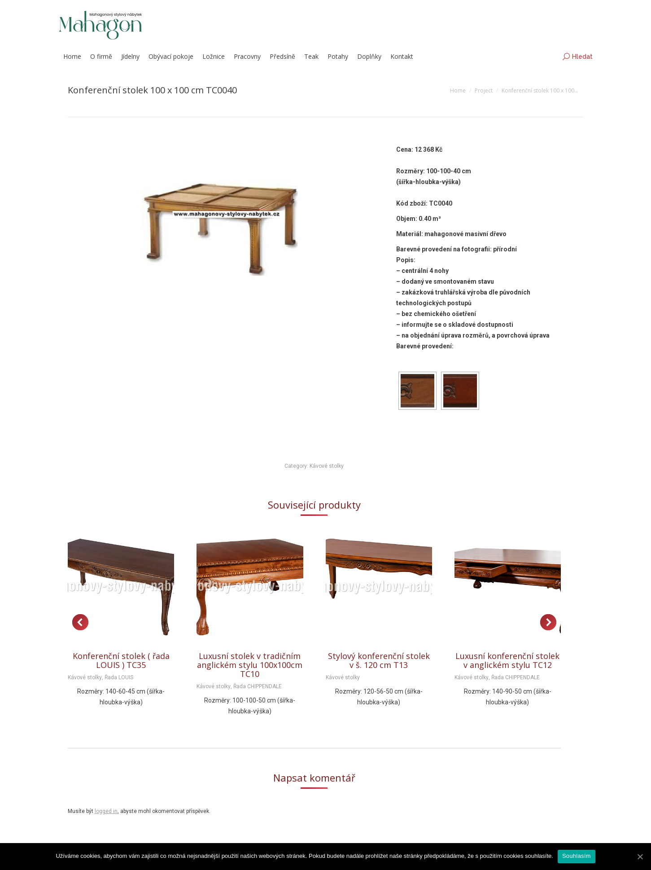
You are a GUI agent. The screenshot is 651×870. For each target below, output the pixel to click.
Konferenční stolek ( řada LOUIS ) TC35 (121, 660)
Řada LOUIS (119, 677)
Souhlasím (576, 855)
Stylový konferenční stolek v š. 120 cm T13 (379, 660)
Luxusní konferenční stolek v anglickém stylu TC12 (507, 660)
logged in (106, 811)
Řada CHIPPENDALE (257, 686)
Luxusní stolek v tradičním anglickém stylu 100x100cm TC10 (249, 664)
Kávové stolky (327, 466)
